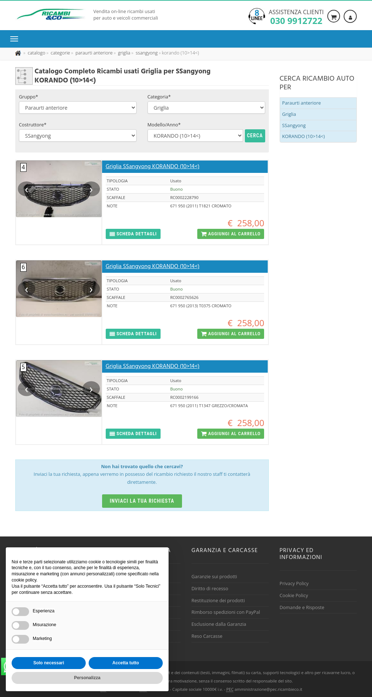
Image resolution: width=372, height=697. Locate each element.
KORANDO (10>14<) (303, 136)
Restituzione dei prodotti (218, 600)
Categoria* (159, 96)
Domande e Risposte (302, 607)
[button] (133, 234)
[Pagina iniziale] (18, 52)
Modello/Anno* (164, 124)
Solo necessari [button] (48, 662)
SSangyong (294, 125)
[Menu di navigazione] (16, 39)
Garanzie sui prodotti (214, 576)
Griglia (289, 114)
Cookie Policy (294, 595)
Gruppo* (28, 96)
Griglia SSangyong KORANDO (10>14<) (152, 166)
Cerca (255, 135)
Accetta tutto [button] (125, 662)
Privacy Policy (294, 583)
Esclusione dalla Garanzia (218, 624)
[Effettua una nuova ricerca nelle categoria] (59, 52)
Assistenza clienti (296, 16)
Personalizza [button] (87, 677)
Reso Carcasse (206, 636)
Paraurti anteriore (301, 103)
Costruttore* (32, 124)
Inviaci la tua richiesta (142, 501)
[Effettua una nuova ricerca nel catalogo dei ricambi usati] (36, 52)
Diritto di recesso (209, 588)
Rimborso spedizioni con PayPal (225, 612)
